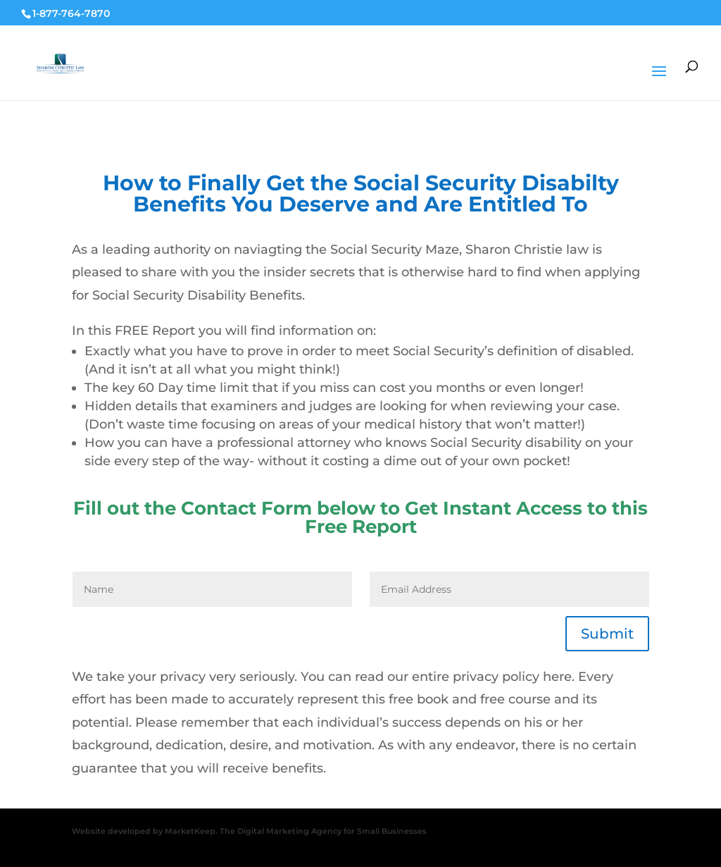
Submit (607, 633)
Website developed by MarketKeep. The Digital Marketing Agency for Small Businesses (249, 831)
